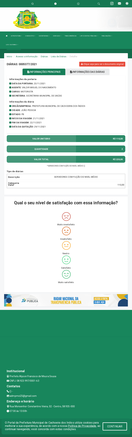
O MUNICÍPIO (30, 36)
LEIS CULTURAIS (12, 44)
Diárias (44, 56)
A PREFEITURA (16, 36)
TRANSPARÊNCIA (70, 36)
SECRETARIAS (44, 36)
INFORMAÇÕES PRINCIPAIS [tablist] (43, 72)
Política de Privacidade (82, 426)
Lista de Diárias (59, 56)
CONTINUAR (114, 426)
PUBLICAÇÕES (107, 36)
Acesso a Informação (27, 56)
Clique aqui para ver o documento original (102, 64)
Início (9, 56)
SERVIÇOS (57, 36)
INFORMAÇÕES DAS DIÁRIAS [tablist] (87, 72)
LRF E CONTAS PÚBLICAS (89, 36)
